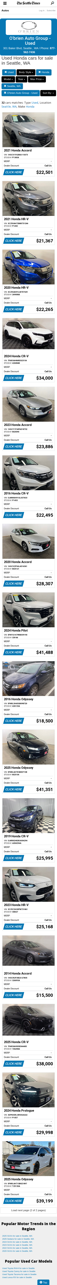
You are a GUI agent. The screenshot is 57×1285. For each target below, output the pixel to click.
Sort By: (48, 93)
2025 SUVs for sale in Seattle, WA (17, 1236)
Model (8, 79)
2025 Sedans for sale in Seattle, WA (18, 1239)
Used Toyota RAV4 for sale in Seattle (18, 1268)
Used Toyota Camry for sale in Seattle (18, 1271)
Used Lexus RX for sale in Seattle (17, 1277)
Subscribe (51, 10)
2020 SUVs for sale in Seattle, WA (17, 1251)
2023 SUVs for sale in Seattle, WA (17, 1245)
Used (9, 72)
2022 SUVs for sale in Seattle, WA (17, 1248)
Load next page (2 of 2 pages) (28, 1210)
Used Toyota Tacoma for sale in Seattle (19, 1274)
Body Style (26, 72)
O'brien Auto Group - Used (21, 93)
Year (21, 79)
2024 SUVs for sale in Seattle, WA (17, 1242)
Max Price (37, 79)
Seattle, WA (12, 86)
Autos (5, 10)
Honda (43, 72)
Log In (41, 10)
